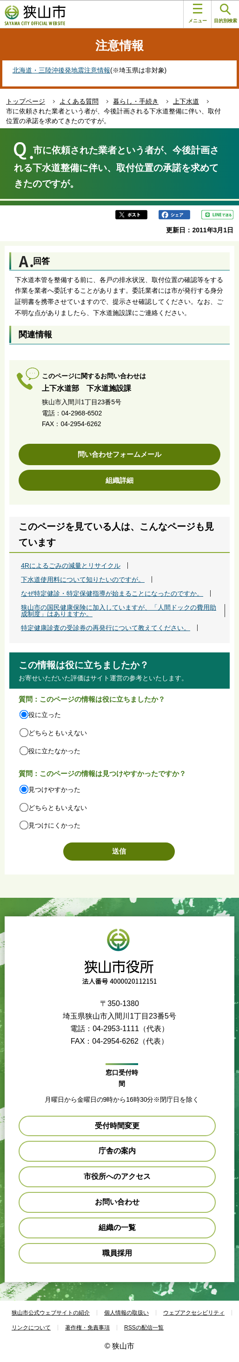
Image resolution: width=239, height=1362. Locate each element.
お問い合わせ (117, 1202)
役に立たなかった (54, 751)
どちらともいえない (57, 733)
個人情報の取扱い (126, 1313)
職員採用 (117, 1253)
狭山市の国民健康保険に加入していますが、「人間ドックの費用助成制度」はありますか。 (118, 610)
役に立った (44, 714)
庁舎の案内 (117, 1151)
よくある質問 (79, 101)
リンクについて (31, 1327)
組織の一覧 (117, 1227)
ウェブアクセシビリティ (194, 1313)
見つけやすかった (54, 789)
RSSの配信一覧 (144, 1327)
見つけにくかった (54, 825)
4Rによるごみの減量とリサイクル (70, 565)
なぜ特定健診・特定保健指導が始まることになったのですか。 (112, 593)
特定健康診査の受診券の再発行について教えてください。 (105, 628)
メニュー (197, 13)
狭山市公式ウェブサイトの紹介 (51, 1313)
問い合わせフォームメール (119, 454)
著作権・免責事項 (87, 1327)
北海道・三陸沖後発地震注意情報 (61, 70)
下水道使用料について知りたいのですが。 (83, 579)
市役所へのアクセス (117, 1176)
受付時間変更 (117, 1126)
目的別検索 (225, 14)
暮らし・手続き (136, 101)
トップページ (25, 101)
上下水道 (186, 101)
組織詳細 (119, 480)
